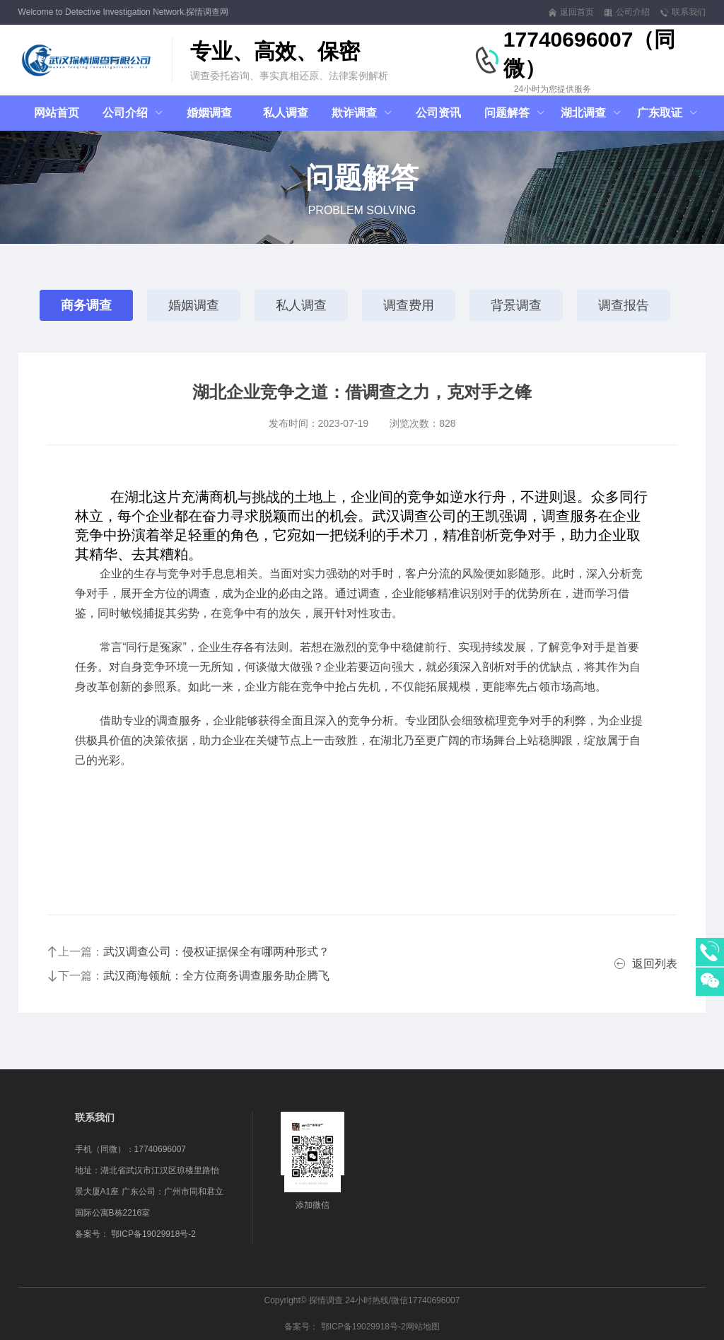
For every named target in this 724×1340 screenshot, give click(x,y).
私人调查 (301, 305)
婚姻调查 (193, 305)
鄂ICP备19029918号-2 (153, 1234)
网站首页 (56, 113)
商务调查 (86, 305)
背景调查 (516, 305)
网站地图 (423, 1327)
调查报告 (623, 305)
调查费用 (408, 305)
